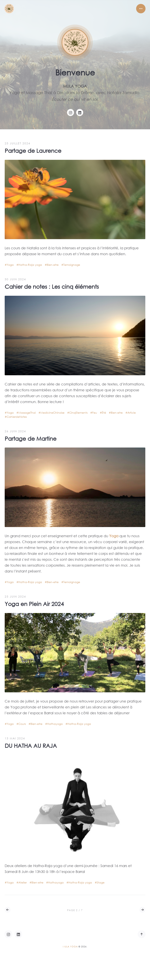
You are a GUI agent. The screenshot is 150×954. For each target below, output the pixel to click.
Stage (100, 882)
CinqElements (78, 412)
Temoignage (71, 265)
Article (131, 412)
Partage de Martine (30, 438)
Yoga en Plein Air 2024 (34, 603)
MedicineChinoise (52, 412)
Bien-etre (53, 265)
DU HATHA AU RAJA (31, 745)
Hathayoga (55, 724)
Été (104, 412)
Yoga (10, 265)
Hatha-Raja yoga (30, 265)
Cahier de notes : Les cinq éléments (52, 286)
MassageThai (27, 412)
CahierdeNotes (17, 417)
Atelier (22, 882)
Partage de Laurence (33, 150)
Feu (94, 412)
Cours (22, 724)
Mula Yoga (70, 946)
